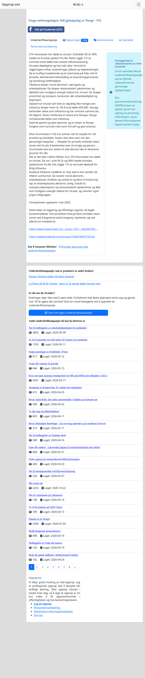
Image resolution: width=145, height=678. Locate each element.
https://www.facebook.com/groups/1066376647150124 (62, 281)
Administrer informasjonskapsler (53, 655)
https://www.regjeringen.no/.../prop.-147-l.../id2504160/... (63, 273)
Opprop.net (11, 4)
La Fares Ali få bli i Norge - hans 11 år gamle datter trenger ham (65, 328)
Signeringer (75, 84)
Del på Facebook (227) (45, 74)
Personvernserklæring (43, 91)
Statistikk (126, 84)
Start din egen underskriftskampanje (68, 357)
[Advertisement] (84, 36)
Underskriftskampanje (43, 84)
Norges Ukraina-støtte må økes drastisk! (51, 321)
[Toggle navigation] (138, 4)
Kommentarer (104, 84)
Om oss (38, 659)
